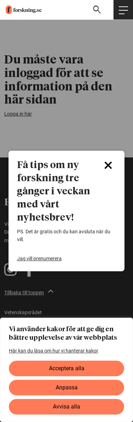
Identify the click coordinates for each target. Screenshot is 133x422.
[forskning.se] (20, 9)
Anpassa (67, 387)
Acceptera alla (66, 368)
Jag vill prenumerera (39, 258)
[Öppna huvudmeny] (123, 10)
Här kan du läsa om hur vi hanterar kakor (53, 351)
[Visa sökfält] (98, 10)
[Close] (108, 165)
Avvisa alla (66, 406)
